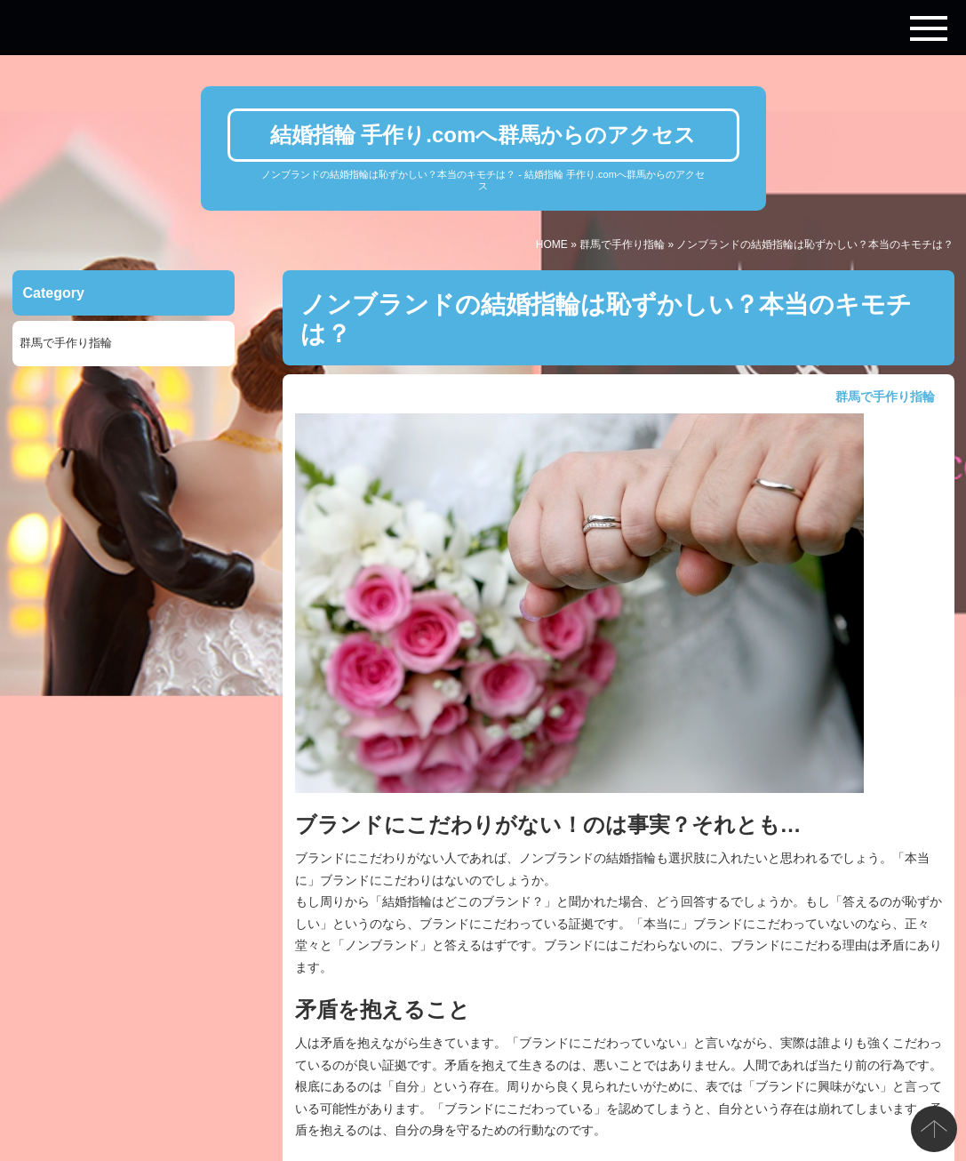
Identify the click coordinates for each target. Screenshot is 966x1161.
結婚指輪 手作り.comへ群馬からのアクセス (483, 135)
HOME (552, 244)
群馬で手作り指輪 (622, 244)
